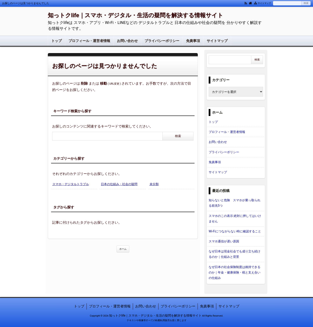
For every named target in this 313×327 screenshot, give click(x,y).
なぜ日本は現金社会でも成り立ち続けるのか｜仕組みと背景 (234, 254)
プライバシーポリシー (162, 41)
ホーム (123, 249)
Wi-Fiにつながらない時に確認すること (235, 231)
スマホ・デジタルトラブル (70, 184)
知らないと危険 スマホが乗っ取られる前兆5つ (234, 202)
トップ (56, 41)
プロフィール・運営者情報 (89, 41)
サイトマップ (264, 3)
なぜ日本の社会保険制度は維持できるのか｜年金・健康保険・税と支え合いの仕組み (234, 272)
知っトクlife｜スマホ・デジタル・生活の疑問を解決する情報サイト (135, 15)
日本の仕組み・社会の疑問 (119, 184)
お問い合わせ (127, 41)
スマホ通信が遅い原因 (224, 241)
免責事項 (193, 41)
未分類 (154, 184)
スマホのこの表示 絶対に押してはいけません (235, 218)
